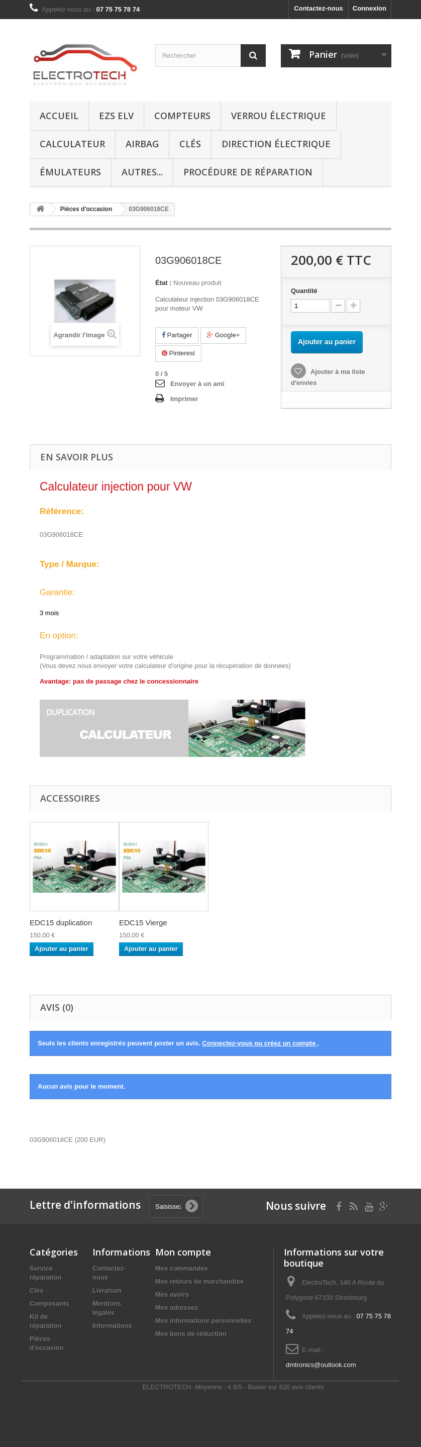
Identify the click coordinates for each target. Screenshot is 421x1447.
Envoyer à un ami (197, 384)
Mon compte (183, 1252)
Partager (177, 335)
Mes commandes (181, 1268)
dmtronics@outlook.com (321, 1365)
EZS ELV (116, 116)
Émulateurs (70, 172)
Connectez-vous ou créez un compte (260, 1043)
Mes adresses (176, 1307)
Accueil (59, 116)
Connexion (369, 8)
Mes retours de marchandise (199, 1281)
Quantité (304, 291)
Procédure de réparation (247, 172)
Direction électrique (276, 144)
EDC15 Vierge (143, 922)
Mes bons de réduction (191, 1333)
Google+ (223, 335)
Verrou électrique (278, 116)
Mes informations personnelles (203, 1320)
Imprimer (184, 399)
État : (163, 282)
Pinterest (178, 353)
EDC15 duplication (61, 922)
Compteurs (182, 116)
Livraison (107, 1290)
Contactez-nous (318, 8)
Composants (49, 1303)
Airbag (142, 144)
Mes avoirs (172, 1294)
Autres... (142, 172)
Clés (190, 144)
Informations (112, 1325)
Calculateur (72, 144)
